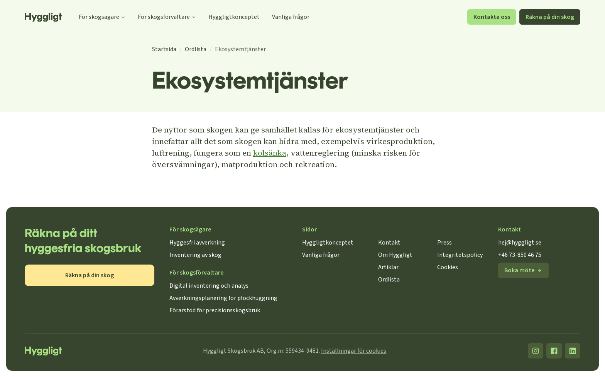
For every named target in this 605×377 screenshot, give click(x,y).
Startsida (164, 49)
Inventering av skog (195, 255)
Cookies (447, 267)
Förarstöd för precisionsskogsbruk (214, 310)
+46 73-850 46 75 (519, 255)
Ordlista (195, 49)
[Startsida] (43, 17)
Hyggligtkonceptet (234, 17)
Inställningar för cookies (353, 351)
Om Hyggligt (395, 255)
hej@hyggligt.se (519, 242)
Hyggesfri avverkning (197, 242)
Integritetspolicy (460, 255)
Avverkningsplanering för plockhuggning (223, 298)
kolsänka (269, 152)
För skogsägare (102, 17)
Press (444, 242)
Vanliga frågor (290, 17)
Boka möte (523, 270)
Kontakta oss (491, 17)
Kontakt (389, 242)
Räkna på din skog (550, 17)
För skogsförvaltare (167, 17)
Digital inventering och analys (208, 285)
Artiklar (388, 267)
